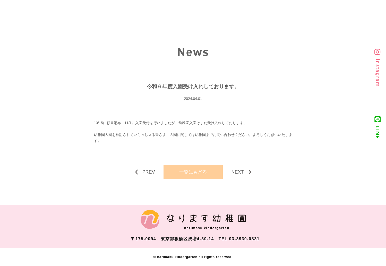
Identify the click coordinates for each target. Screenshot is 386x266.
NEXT (237, 172)
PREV (148, 172)
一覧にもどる (193, 172)
